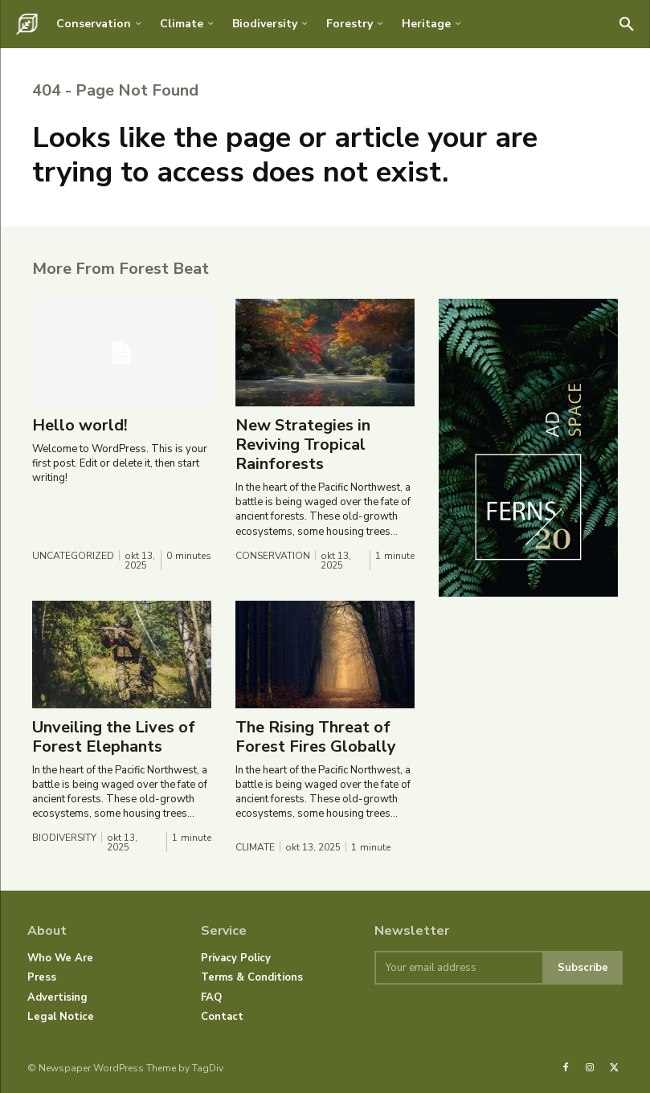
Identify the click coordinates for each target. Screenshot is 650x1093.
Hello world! (80, 425)
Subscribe (583, 967)
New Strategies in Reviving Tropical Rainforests (302, 444)
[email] (458, 968)
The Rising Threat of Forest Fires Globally (315, 736)
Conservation (272, 556)
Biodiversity (64, 837)
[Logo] (26, 24)
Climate (255, 847)
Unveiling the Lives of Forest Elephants (113, 736)
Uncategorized (73, 556)
